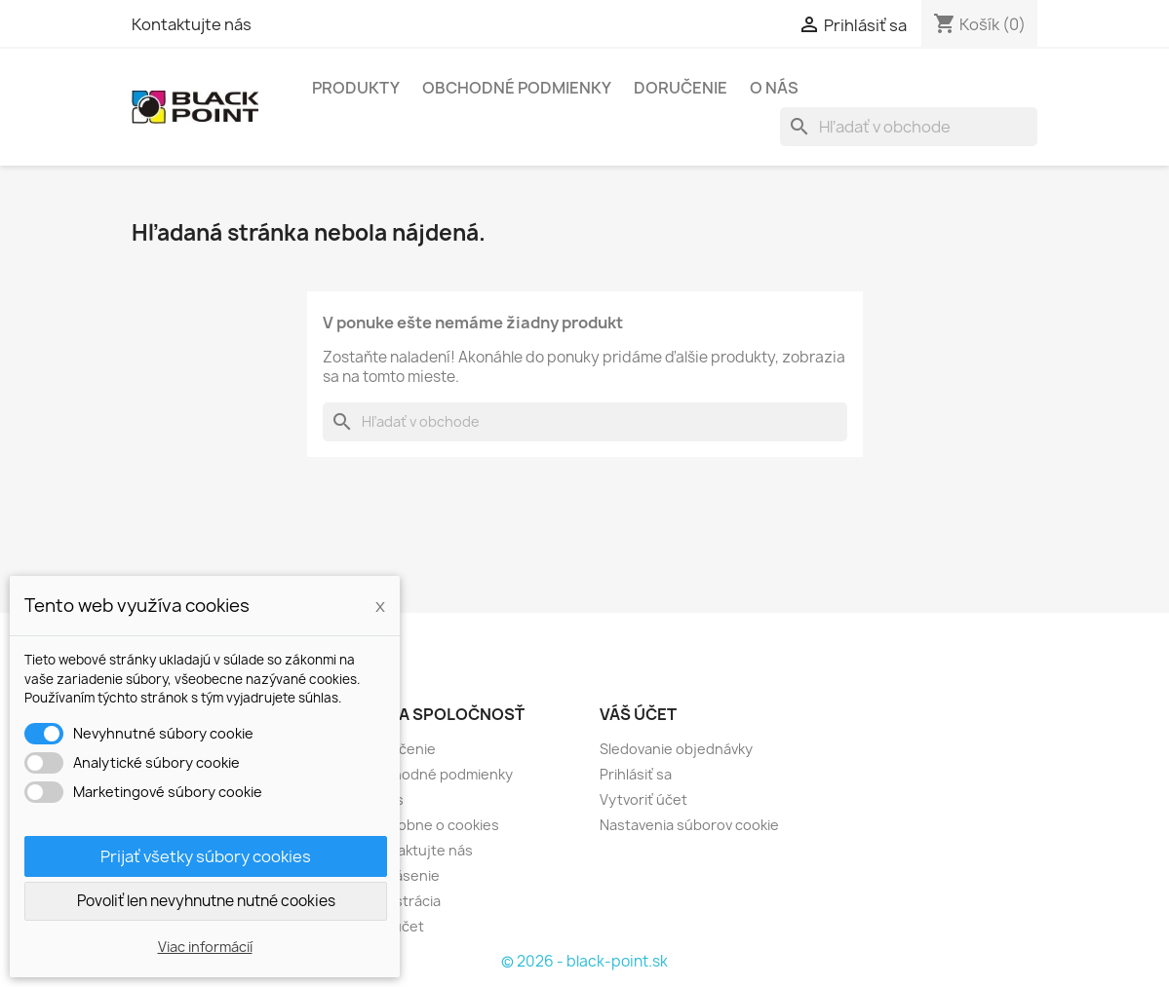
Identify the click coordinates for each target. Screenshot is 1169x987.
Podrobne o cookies (432, 825)
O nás (774, 87)
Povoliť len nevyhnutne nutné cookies (206, 901)
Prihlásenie (403, 875)
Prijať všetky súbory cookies (205, 856)
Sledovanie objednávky (676, 749)
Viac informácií (205, 946)
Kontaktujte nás (192, 24)
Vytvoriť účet (643, 799)
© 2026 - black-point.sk (584, 961)
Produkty (356, 87)
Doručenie (680, 87)
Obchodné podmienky (516, 87)
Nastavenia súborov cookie (689, 825)
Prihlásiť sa (636, 774)
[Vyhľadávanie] (908, 126)
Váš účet (638, 714)
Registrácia (403, 901)
